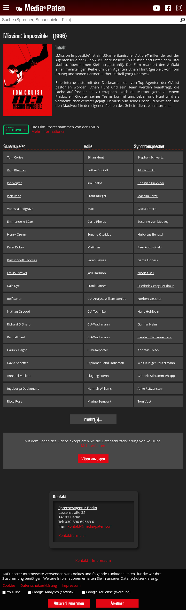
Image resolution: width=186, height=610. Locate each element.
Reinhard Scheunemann (155, 337)
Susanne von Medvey (153, 221)
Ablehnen (117, 603)
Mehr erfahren (93, 445)
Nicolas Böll (146, 273)
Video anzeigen (93, 459)
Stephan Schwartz (150, 157)
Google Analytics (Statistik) (53, 592)
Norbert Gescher (150, 298)
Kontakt (81, 560)
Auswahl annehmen (69, 603)
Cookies (9, 585)
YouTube (14, 592)
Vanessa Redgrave (20, 208)
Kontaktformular (72, 535)
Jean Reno (14, 196)
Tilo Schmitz (146, 170)
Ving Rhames (16, 170)
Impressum (101, 560)
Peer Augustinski (150, 247)
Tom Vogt (144, 401)
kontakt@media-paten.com (90, 526)
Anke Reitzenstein (150, 388)
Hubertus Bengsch (151, 234)
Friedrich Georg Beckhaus (156, 286)
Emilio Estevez (17, 273)
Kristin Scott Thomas (22, 260)
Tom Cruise (15, 157)
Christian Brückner (151, 183)
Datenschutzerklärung (38, 585)
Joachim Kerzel (148, 196)
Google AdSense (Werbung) (108, 592)
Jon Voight (14, 183)
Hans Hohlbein (148, 311)
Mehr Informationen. (48, 131)
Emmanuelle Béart (20, 221)
